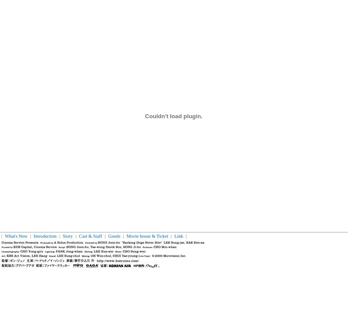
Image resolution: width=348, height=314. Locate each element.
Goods (114, 236)
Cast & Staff (90, 236)
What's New (16, 236)
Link (178, 236)
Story (68, 236)
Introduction (45, 236)
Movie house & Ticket (147, 236)
